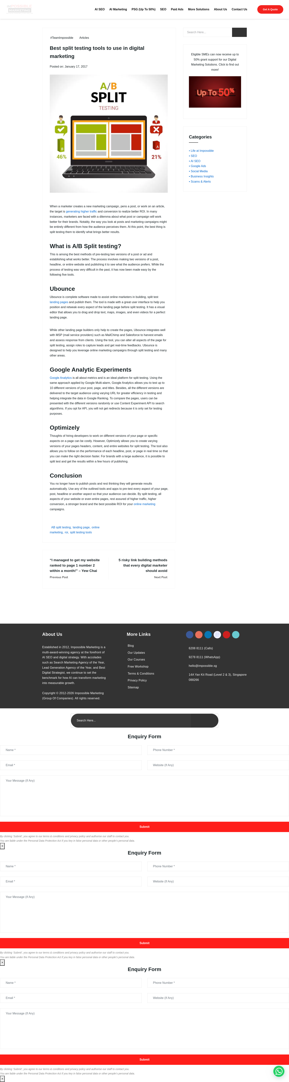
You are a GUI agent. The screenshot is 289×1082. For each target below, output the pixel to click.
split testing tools (81, 532)
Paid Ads (177, 9)
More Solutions (198, 9)
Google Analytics (61, 377)
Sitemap (133, 687)
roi (66, 532)
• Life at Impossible (201, 150)
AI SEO (100, 9)
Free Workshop (138, 666)
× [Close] (2, 846)
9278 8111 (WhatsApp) (204, 657)
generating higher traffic (81, 211)
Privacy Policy (137, 680)
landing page (81, 527)
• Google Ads (197, 166)
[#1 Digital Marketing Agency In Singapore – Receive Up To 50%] (278, 1071)
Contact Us (239, 9)
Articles (84, 37)
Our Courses (136, 659)
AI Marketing (118, 9)
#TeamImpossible (61, 37)
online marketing (144, 504)
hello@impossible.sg (203, 665)
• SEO (193, 155)
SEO (163, 9)
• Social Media (198, 171)
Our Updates (136, 652)
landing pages (59, 302)
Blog (131, 645)
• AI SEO (195, 161)
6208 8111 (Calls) (201, 648)
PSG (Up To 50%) (144, 9)
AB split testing (61, 527)
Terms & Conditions (141, 673)
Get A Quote (270, 9)
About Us (220, 9)
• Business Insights (201, 176)
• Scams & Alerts (200, 181)
